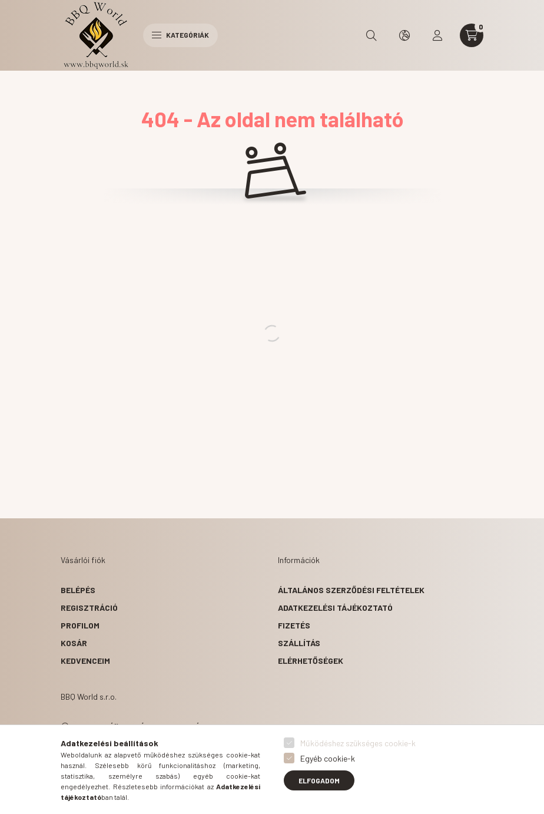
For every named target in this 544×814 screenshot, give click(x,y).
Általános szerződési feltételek (351, 590)
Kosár (74, 643)
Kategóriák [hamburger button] (180, 35)
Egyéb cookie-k (327, 758)
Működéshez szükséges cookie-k (358, 743)
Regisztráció (89, 608)
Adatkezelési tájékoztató (335, 608)
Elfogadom (319, 780)
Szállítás (299, 643)
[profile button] (437, 35)
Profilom (80, 625)
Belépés (78, 590)
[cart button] (471, 35)
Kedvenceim (85, 661)
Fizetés (294, 625)
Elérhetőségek (310, 661)
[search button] (371, 35)
